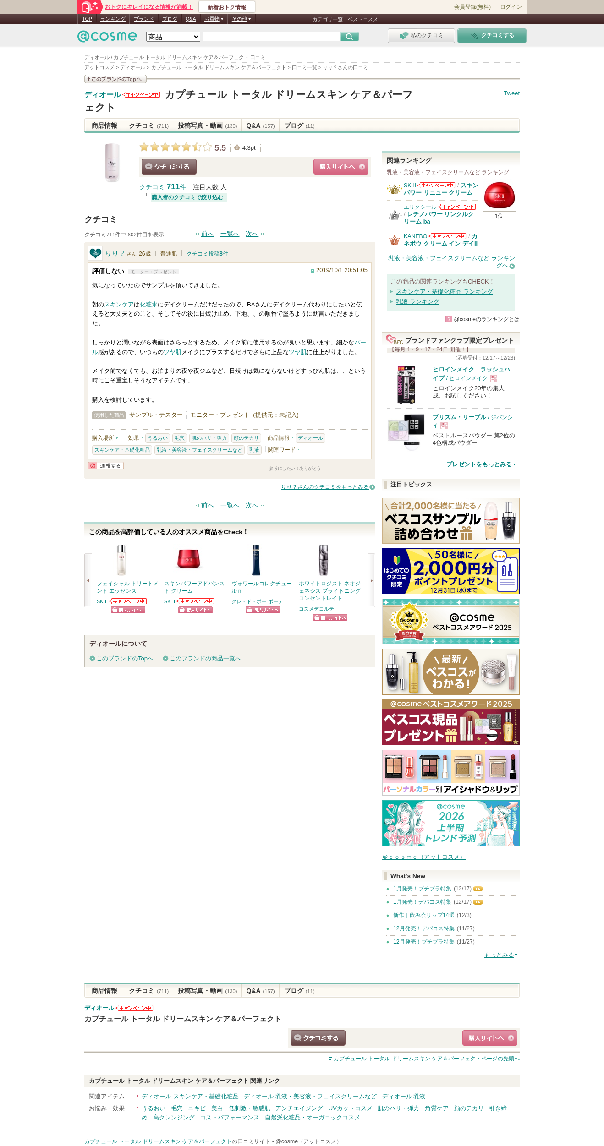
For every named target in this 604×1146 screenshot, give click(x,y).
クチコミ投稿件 (207, 254)
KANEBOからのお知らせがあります (447, 236)
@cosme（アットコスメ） (308, 1141)
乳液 (254, 450)
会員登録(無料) (472, 7)
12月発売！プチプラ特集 (424, 942)
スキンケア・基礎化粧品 (122, 450)
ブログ (169, 19)
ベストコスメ (363, 19)
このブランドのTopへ (125, 658)
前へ (207, 233)
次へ (252, 233)
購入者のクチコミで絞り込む (187, 197)
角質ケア (437, 1108)
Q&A (191, 19)
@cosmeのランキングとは (487, 319)
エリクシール (420, 207)
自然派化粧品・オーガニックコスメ (312, 1117)
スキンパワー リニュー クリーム (441, 189)
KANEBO (415, 236)
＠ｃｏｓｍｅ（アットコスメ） (424, 856)
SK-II (102, 601)
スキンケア (119, 304)
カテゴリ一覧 (328, 19)
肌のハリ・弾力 (209, 438)
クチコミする (169, 167)
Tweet (512, 93)
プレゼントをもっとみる (479, 464)
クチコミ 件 (162, 187)
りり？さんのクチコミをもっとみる (325, 487)
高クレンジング (174, 1117)
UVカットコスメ (351, 1108)
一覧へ (230, 233)
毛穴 (180, 438)
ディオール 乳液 (404, 1096)
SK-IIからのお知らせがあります (128, 601)
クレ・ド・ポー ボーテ (257, 601)
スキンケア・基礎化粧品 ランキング (444, 291)
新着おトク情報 (227, 7)
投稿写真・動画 (207, 125)
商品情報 (104, 125)
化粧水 (149, 304)
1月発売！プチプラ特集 (422, 888)
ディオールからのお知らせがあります (141, 95)
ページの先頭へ (427, 1058)
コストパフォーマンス (229, 1117)
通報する (106, 465)
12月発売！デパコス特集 (424, 928)
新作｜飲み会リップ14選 (424, 915)
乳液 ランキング (417, 301)
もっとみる (499, 954)
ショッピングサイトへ (340, 167)
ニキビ (197, 1108)
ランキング (113, 19)
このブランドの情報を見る (115, 79)
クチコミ (149, 125)
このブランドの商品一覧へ (205, 658)
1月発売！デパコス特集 (422, 902)
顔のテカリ (246, 438)
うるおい (158, 438)
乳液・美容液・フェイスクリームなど (199, 450)
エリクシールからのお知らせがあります (457, 207)
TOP (87, 19)
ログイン (511, 7)
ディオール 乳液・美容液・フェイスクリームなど (310, 1096)
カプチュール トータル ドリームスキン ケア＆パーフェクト (182, 1019)
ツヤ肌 (172, 352)
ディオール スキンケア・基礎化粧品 (190, 1096)
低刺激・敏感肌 (249, 1108)
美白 (217, 1108)
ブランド (144, 19)
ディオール (102, 95)
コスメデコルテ (316, 608)
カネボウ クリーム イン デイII (441, 240)
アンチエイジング (299, 1108)
